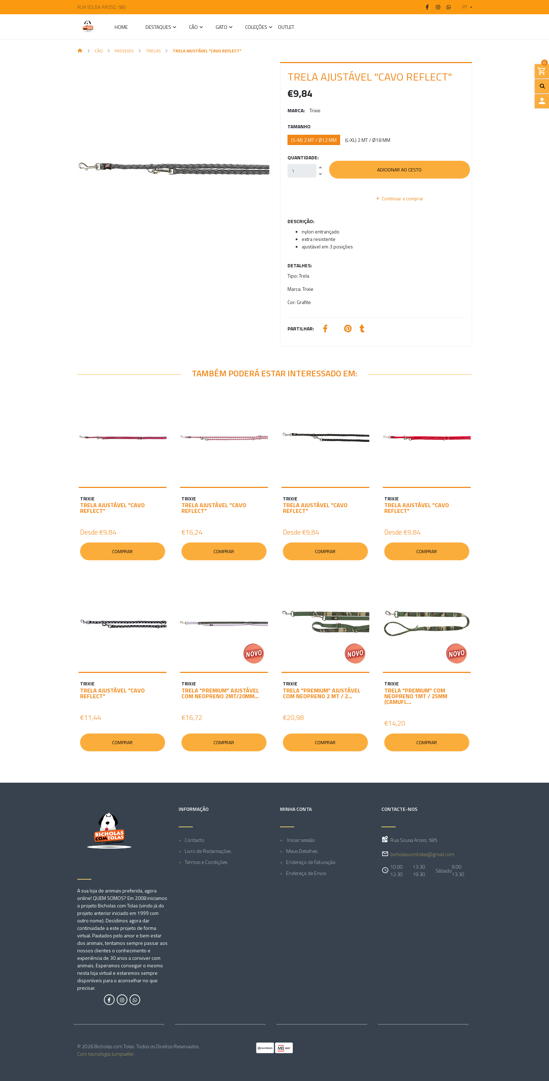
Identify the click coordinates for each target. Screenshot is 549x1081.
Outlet (286, 28)
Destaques (158, 28)
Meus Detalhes (301, 851)
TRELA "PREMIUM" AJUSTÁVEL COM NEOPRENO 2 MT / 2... (321, 693)
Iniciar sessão (300, 840)
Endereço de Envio (306, 873)
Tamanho (299, 126)
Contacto (194, 840)
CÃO (193, 28)
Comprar (122, 551)
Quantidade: (303, 157)
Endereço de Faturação (311, 862)
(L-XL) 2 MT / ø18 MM (367, 140)
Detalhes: (299, 265)
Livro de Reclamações (208, 851)
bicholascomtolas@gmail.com (422, 854)
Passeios (124, 50)
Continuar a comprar (399, 198)
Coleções (256, 28)
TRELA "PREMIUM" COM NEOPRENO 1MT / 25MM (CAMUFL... (415, 696)
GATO (221, 28)
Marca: (296, 110)
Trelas (153, 50)
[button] (464, 7)
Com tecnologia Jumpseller (105, 1053)
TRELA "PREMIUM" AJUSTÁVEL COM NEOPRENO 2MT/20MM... (220, 693)
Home (121, 28)
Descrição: (301, 221)
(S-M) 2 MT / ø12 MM (314, 140)
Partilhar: (300, 328)
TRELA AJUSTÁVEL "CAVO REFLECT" (112, 508)
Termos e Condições (206, 862)
